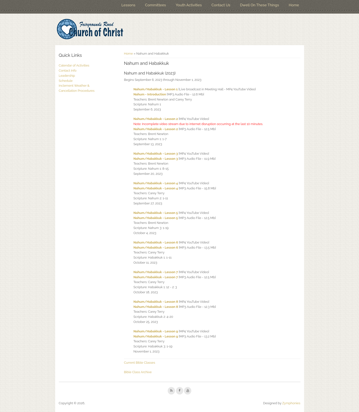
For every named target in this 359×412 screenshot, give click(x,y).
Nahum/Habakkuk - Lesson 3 (155, 153)
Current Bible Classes (139, 362)
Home (294, 5)
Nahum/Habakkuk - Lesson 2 (155, 119)
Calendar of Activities (74, 65)
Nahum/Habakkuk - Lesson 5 (155, 213)
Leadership (67, 75)
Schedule (66, 81)
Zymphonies (291, 403)
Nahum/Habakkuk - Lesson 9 (155, 331)
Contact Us (220, 5)
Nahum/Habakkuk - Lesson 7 (155, 272)
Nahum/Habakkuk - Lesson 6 (155, 242)
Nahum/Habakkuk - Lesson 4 (155, 183)
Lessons (128, 5)
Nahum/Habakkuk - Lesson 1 (155, 89)
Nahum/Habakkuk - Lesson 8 (155, 301)
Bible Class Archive (138, 372)
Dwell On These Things (259, 5)
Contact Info (68, 70)
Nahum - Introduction (149, 94)
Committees (155, 5)
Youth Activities (189, 5)
